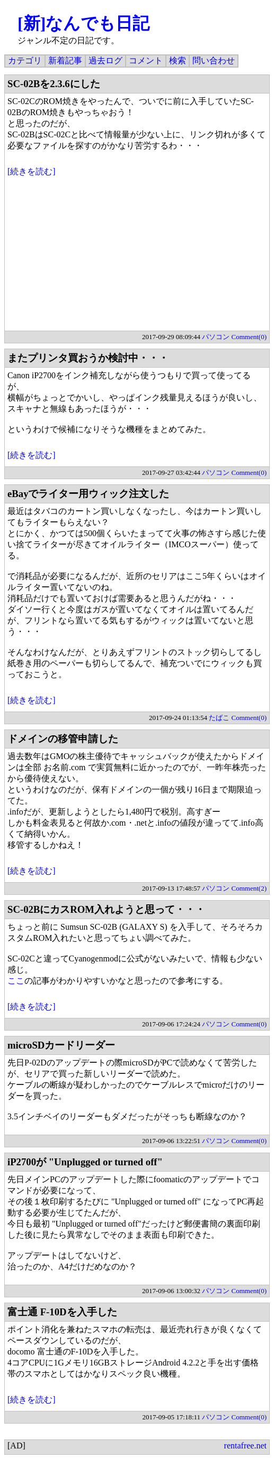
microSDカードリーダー (61, 1045)
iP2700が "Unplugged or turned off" (85, 1161)
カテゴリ (25, 60)
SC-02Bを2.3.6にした (53, 83)
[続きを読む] (31, 171)
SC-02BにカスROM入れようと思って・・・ (106, 909)
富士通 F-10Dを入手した (62, 1311)
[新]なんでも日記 (83, 23)
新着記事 (65, 60)
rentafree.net (245, 1445)
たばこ (219, 718)
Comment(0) (249, 337)
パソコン (215, 337)
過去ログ (105, 60)
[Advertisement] (137, 257)
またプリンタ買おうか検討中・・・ (88, 357)
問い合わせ (213, 60)
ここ (15, 980)
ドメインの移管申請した (62, 738)
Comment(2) (249, 888)
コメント (146, 60)
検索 (177, 60)
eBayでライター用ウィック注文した (88, 493)
